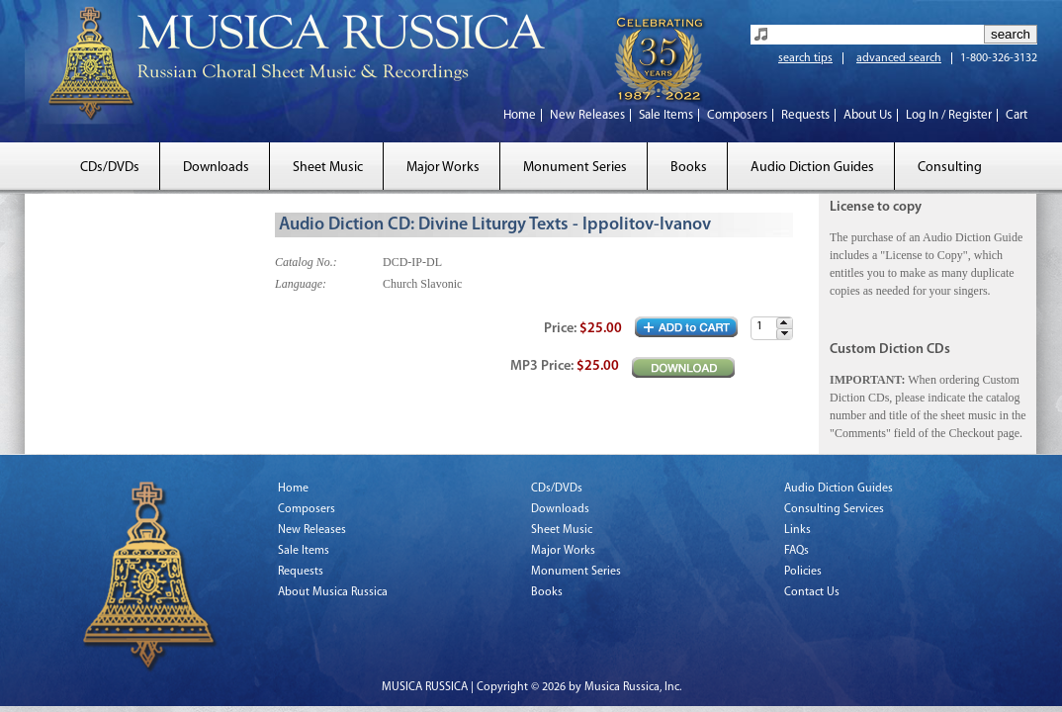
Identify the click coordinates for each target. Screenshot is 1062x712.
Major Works (443, 167)
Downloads (216, 167)
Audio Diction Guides (812, 167)
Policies (803, 572)
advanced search (898, 58)
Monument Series (575, 167)
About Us (867, 115)
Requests (805, 115)
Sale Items (666, 115)
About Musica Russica (333, 592)
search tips (805, 58)
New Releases (587, 115)
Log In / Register (949, 115)
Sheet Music (328, 167)
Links (797, 530)
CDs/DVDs (109, 167)
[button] (784, 322)
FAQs (796, 551)
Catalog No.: (306, 262)
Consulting (950, 167)
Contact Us (812, 592)
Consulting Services (834, 509)
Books (688, 167)
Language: (300, 284)
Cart (1016, 115)
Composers (737, 115)
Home (519, 115)
